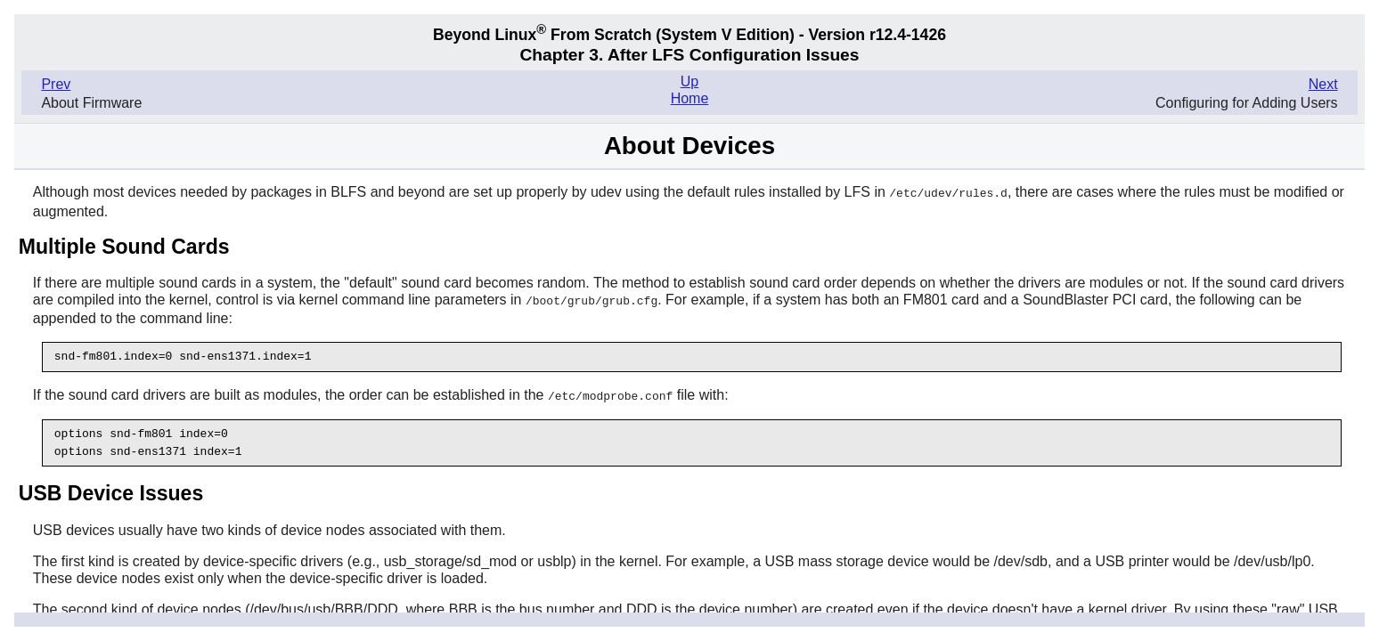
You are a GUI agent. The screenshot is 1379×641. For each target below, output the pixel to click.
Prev (55, 84)
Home (690, 98)
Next (1323, 84)
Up (689, 81)
